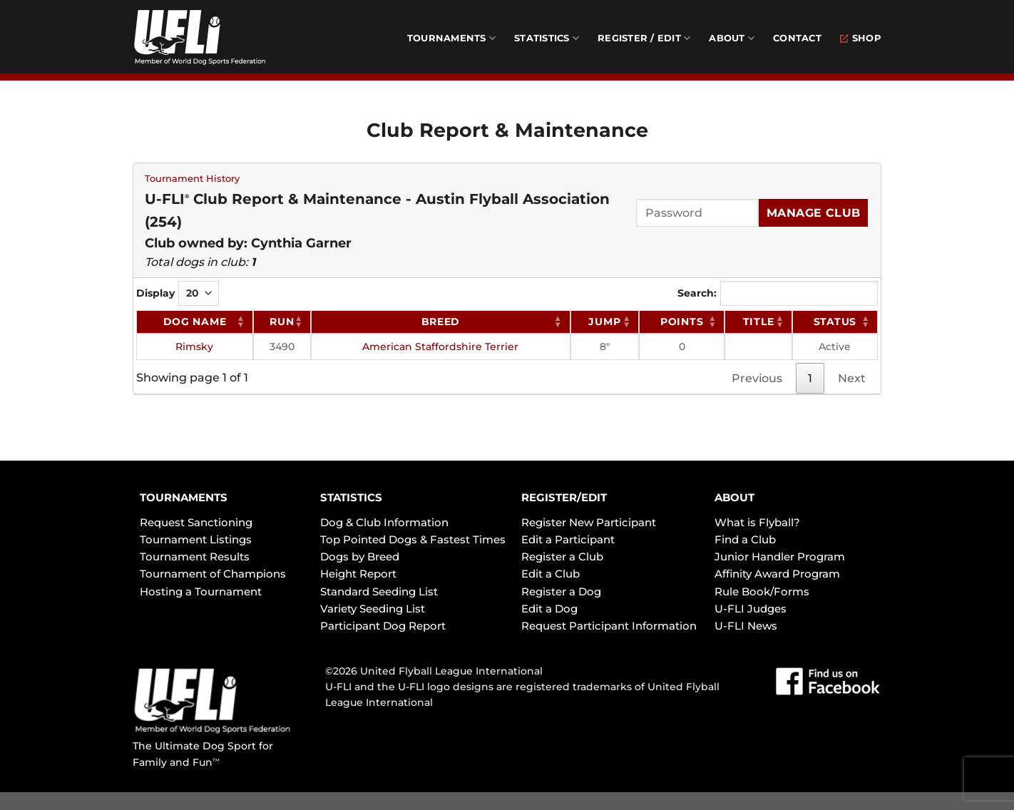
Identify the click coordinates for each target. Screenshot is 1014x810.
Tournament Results (195, 556)
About (731, 38)
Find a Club (745, 539)
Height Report (358, 573)
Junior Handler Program (780, 556)
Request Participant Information (609, 625)
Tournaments (451, 38)
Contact (797, 38)
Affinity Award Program (777, 573)
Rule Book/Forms (762, 591)
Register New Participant (588, 522)
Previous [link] (757, 378)
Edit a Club (550, 573)
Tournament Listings (196, 539)
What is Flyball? (757, 522)
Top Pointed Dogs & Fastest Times (413, 539)
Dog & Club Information (384, 522)
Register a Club (562, 556)
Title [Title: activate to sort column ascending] (758, 321)
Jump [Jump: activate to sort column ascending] (604, 321)
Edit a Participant (568, 539)
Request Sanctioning (196, 522)
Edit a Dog (549, 608)
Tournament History (192, 178)
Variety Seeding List (372, 608)
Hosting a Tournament (201, 591)
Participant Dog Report (383, 625)
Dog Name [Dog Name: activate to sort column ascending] (195, 321)
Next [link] (852, 378)
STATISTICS (351, 497)
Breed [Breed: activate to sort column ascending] (441, 321)
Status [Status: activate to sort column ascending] (835, 321)
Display (177, 293)
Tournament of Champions (213, 573)
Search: (777, 293)
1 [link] (810, 378)
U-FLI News (746, 625)
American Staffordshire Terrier (440, 346)
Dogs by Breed (359, 556)
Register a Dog (561, 591)
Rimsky (194, 346)
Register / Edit (644, 38)
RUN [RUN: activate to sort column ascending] (282, 321)
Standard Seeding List (379, 591)
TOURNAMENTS (183, 497)
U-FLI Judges (751, 608)
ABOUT (734, 497)
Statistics (546, 38)
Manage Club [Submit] (814, 213)
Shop (860, 38)
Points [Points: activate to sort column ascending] (681, 321)
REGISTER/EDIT (564, 497)
